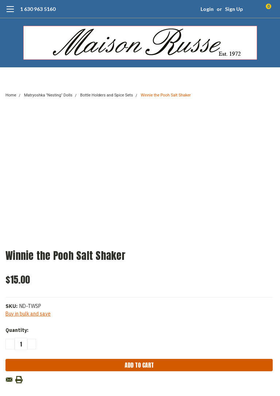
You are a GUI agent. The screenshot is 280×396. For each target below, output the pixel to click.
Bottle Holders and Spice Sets (106, 95)
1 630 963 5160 (37, 9)
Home (10, 95)
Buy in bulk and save (28, 313)
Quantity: (16, 330)
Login (207, 9)
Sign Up (234, 9)
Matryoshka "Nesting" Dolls (48, 95)
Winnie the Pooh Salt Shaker (166, 95)
